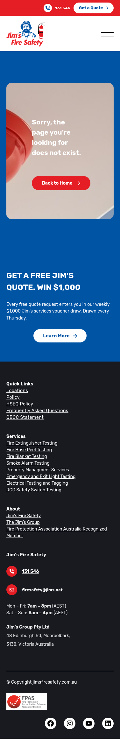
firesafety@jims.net (41, 590)
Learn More (60, 335)
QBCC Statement (24, 417)
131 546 (64, 8)
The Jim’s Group (22, 522)
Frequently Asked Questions (36, 410)
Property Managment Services (36, 469)
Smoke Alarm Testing (27, 463)
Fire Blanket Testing (26, 456)
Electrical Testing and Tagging (35, 483)
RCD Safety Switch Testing (33, 489)
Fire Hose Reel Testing (28, 449)
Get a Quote (94, 7)
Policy (12, 397)
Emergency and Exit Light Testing (39, 476)
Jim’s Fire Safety (22, 515)
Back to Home (61, 183)
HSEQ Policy (20, 403)
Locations (16, 390)
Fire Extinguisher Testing (30, 443)
